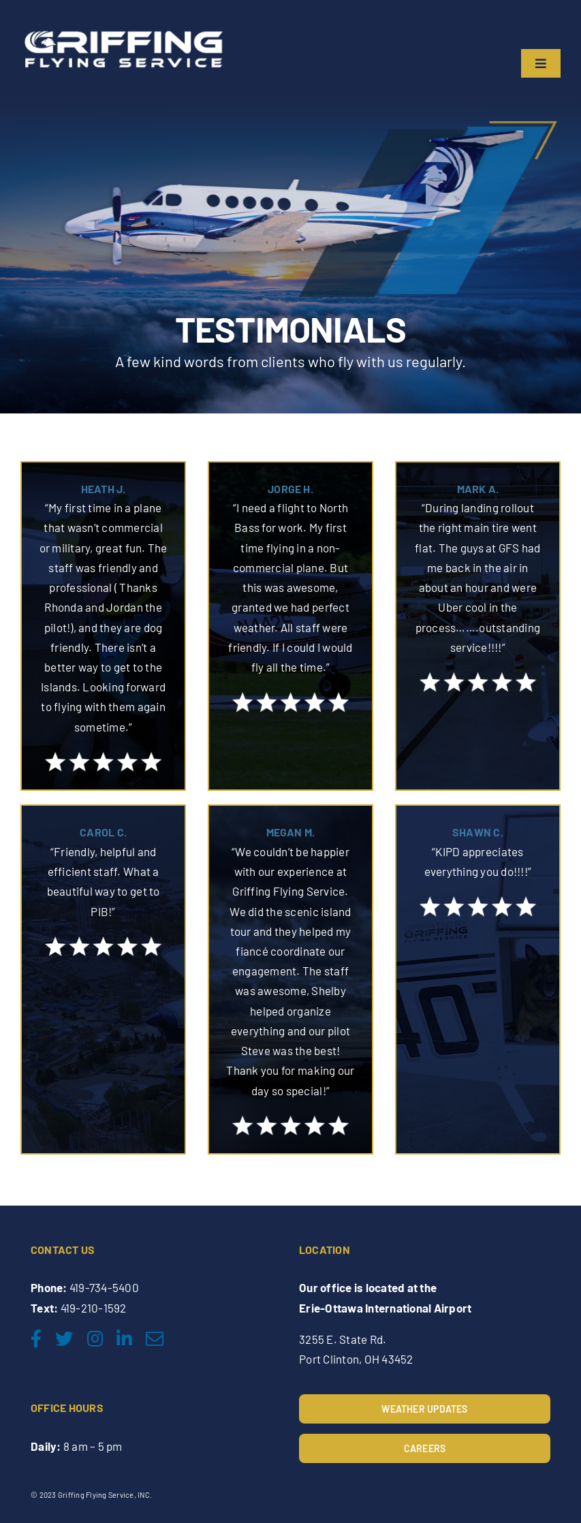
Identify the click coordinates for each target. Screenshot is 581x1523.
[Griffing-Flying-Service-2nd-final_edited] (122, 29)
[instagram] (95, 1338)
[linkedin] (124, 1338)
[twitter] (64, 1338)
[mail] (154, 1338)
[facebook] (36, 1338)
